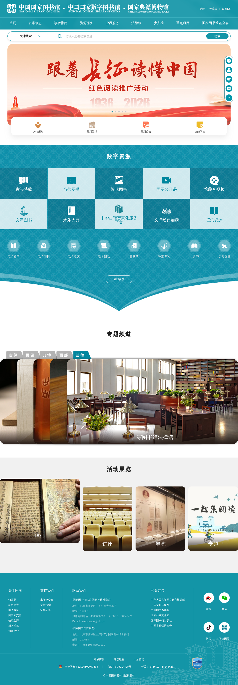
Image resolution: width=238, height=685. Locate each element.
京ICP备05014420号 (119, 666)
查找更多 (119, 279)
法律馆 (136, 23)
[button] (112, 111)
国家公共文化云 (160, 615)
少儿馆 (159, 23)
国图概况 (13, 610)
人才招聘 (139, 659)
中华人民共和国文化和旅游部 (168, 599)
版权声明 (99, 659)
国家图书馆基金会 (215, 23)
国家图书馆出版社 (161, 620)
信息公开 (13, 620)
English (226, 8)
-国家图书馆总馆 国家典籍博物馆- (91, 599)
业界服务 (112, 23)
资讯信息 (35, 23)
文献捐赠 (45, 604)
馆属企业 (13, 630)
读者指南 (60, 23)
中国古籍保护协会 (161, 625)
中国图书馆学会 (160, 610)
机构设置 (13, 604)
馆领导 (12, 599)
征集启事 (45, 610)
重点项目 (182, 23)
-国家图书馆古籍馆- (83, 628)
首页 (12, 23)
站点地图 (119, 659)
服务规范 (13, 625)
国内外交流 (14, 615)
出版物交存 (46, 599)
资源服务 (86, 23)
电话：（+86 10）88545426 (157, 666)
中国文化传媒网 (160, 604)
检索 (217, 36)
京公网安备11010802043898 (81, 666)
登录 (202, 8)
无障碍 (213, 8)
